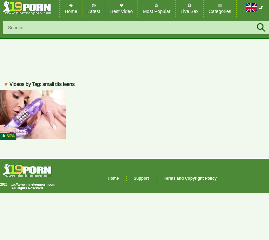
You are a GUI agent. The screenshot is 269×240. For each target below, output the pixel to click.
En (254, 7)
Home (71, 11)
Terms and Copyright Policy (190, 178)
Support (141, 178)
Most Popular (156, 11)
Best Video (121, 11)
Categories (220, 11)
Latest (93, 11)
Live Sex (190, 11)
